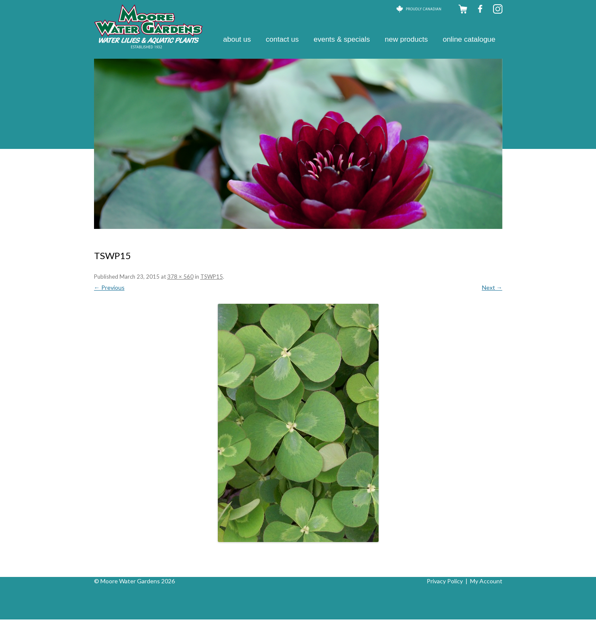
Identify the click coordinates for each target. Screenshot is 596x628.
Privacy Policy (445, 581)
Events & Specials (342, 39)
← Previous (109, 287)
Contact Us (282, 39)
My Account (486, 581)
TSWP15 (211, 276)
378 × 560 (180, 276)
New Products (406, 39)
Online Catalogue (469, 39)
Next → (492, 287)
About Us (237, 39)
